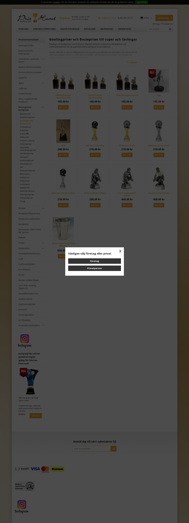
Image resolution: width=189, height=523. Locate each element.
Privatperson (94, 268)
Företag (94, 261)
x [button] (120, 250)
